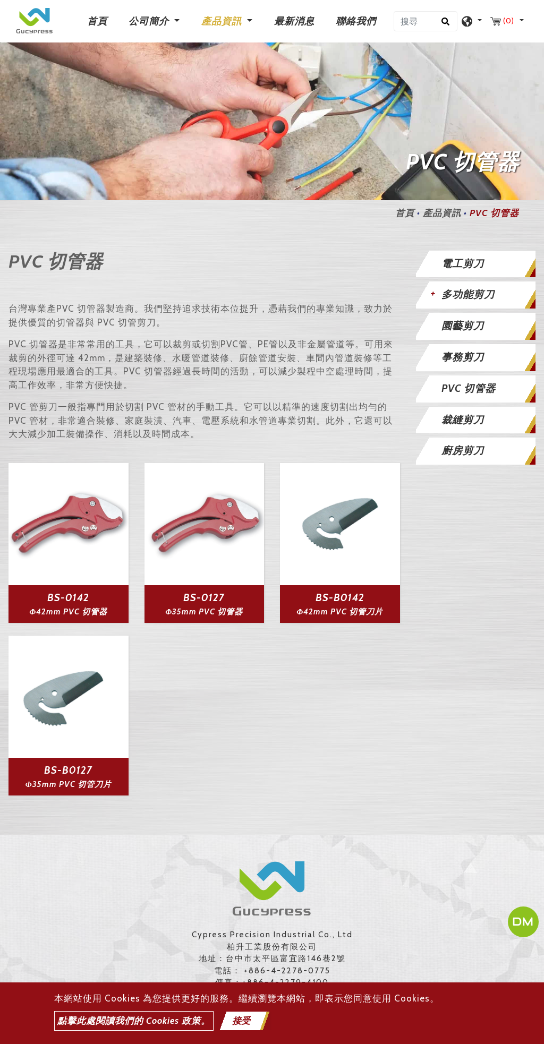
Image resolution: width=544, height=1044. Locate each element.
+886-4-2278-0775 (287, 970)
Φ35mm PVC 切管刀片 (69, 784)
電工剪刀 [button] (462, 264)
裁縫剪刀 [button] (462, 420)
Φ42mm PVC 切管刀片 (339, 612)
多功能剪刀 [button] (468, 294)
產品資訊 (442, 213)
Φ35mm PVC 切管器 (204, 612)
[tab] (476, 264)
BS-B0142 (340, 598)
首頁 (99, 20)
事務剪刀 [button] (462, 357)
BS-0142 (68, 598)
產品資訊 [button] (222, 21)
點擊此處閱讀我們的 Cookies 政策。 (133, 1020)
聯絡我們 (356, 21)
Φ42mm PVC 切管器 (68, 612)
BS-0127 (204, 598)
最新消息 (294, 21)
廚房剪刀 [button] (462, 450)
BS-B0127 (68, 770)
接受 (241, 1020)
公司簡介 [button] (150, 21)
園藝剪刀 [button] (462, 326)
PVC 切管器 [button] (468, 388)
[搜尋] (425, 21)
